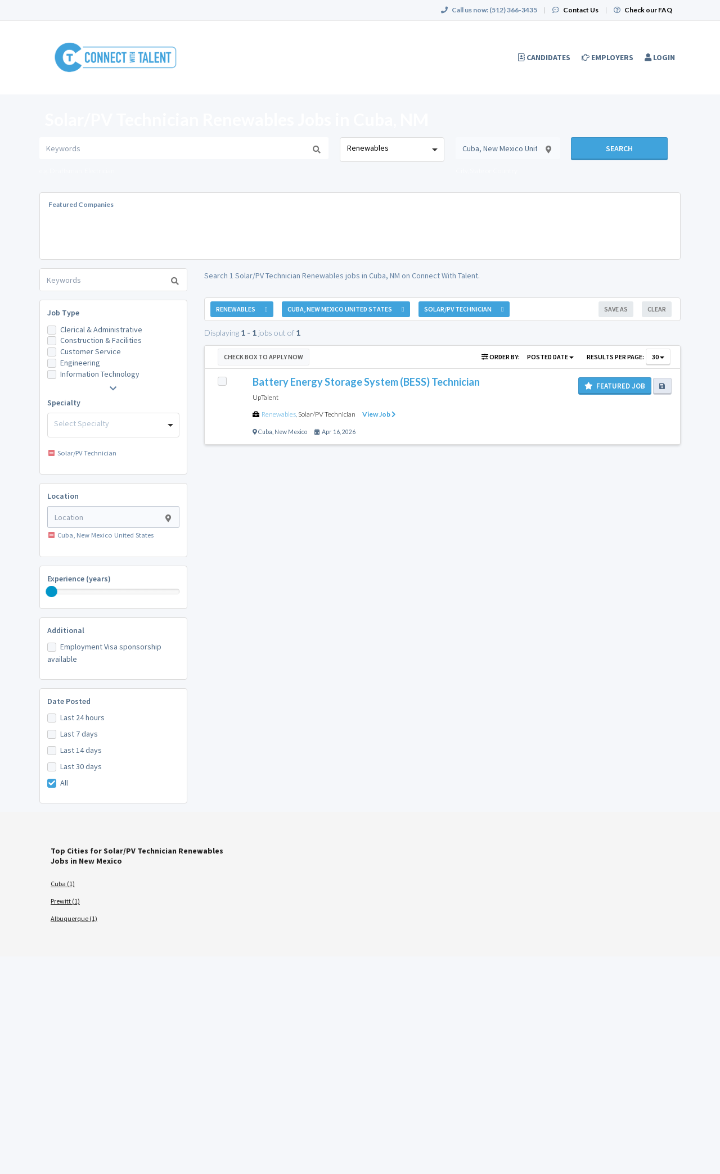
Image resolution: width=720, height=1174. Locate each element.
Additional (65, 630)
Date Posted (69, 701)
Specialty (63, 403)
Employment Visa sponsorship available (104, 653)
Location (63, 496)
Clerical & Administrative (101, 329)
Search (619, 148)
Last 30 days (81, 766)
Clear (656, 309)
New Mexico (290, 431)
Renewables (279, 414)
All (64, 783)
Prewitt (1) (65, 901)
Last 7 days (79, 734)
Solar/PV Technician (327, 414)
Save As (616, 309)
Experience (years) (79, 579)
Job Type (63, 313)
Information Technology (100, 374)
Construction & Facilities (101, 340)
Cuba (265, 431)
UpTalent (265, 397)
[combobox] (392, 149)
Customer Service (90, 351)
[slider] (51, 591)
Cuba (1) (63, 883)
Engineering (80, 363)
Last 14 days (81, 750)
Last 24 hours (82, 717)
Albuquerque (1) (74, 918)
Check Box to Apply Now (263, 357)
